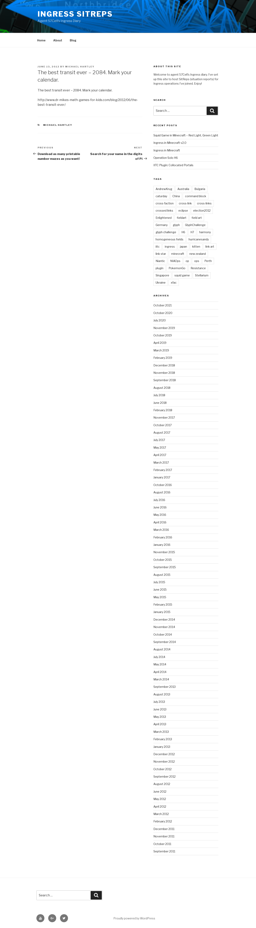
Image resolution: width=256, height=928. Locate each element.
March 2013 (161, 731)
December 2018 (164, 365)
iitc (158, 246)
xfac (174, 282)
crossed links (164, 210)
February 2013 (162, 739)
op (187, 261)
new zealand (197, 253)
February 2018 (162, 410)
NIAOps (175, 261)
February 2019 (162, 357)
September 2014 (164, 642)
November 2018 (164, 372)
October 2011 (162, 844)
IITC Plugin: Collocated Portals (173, 165)
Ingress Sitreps (75, 14)
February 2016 (162, 537)
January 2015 (161, 612)
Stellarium (201, 275)
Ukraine (161, 282)
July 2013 (159, 701)
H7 (192, 232)
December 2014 (164, 619)
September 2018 (164, 380)
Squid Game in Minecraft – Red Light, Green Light (185, 135)
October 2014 (162, 634)
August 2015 (161, 574)
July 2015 (159, 582)
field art (197, 217)
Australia (183, 189)
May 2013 (159, 716)
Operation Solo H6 (165, 157)
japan (183, 246)
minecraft (177, 253)
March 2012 (161, 814)
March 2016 (161, 529)
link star (161, 253)
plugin (159, 268)
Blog (73, 40)
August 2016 (161, 492)
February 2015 (162, 604)
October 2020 (162, 313)
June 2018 (160, 402)
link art (209, 246)
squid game (182, 275)
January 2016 (161, 544)
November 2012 (164, 761)
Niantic (160, 261)
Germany (162, 225)
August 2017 (161, 432)
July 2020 (159, 320)
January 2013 (161, 746)
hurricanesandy (199, 239)
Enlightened (164, 217)
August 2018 (161, 387)
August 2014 (161, 649)
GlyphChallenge (195, 225)
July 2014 (159, 657)
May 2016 (159, 514)
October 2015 (162, 559)
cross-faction (165, 203)
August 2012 (161, 784)
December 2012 (164, 754)
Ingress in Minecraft (166, 150)
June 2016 (160, 507)
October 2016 (162, 485)
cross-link (185, 203)
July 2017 (159, 440)
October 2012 (162, 769)
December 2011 (163, 829)
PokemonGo (177, 268)
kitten (196, 246)
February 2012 (162, 821)
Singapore (162, 275)
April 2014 (159, 672)
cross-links (204, 203)
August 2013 (161, 694)
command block (195, 196)
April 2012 (159, 806)
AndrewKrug (164, 189)
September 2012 (164, 776)
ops (196, 261)
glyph (176, 225)
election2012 (202, 210)
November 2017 (164, 417)
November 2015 (164, 552)
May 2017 (159, 447)
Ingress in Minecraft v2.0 (169, 142)
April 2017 (159, 455)
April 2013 (159, 724)
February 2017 (162, 470)
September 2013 (164, 686)
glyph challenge (166, 232)
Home (41, 40)
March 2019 (161, 350)
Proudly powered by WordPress (134, 918)
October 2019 (162, 335)
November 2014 (164, 627)
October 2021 (162, 305)
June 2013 (159, 709)
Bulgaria (199, 189)
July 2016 (159, 500)
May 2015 (159, 597)
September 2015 (164, 567)
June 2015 (160, 589)
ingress (170, 246)
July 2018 (159, 395)
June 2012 (159, 791)
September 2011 (164, 851)
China (176, 196)
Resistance (198, 268)
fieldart (181, 217)
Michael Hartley (79, 66)
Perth (208, 261)
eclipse (183, 210)
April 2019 (159, 342)
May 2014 (159, 664)
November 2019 (164, 328)
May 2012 (159, 799)
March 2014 (161, 679)
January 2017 (161, 477)
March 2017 (161, 462)
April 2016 (159, 522)
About (57, 40)
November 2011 (163, 836)
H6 (183, 232)
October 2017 (162, 425)
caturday (161, 196)
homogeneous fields (169, 239)
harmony (205, 232)
